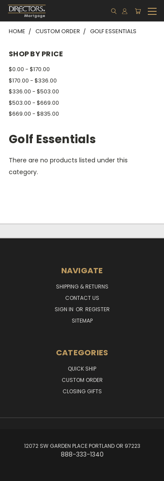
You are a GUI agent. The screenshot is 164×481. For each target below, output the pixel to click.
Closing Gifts (82, 391)
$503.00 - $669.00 (34, 103)
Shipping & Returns (82, 286)
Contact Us (82, 298)
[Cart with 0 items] (137, 11)
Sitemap (82, 320)
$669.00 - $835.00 (34, 114)
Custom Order (82, 380)
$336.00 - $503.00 (34, 91)
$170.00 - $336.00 (33, 80)
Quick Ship (82, 368)
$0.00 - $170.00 (29, 69)
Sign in (65, 309)
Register (97, 309)
